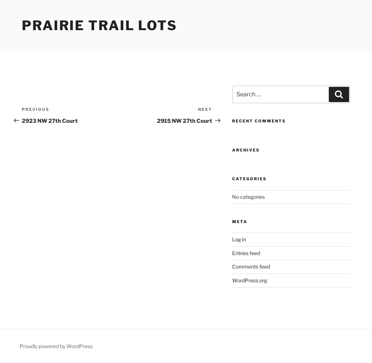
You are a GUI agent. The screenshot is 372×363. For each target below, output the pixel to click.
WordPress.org (249, 280)
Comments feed (251, 266)
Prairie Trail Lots (99, 25)
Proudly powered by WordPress (56, 346)
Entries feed (246, 253)
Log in (239, 239)
